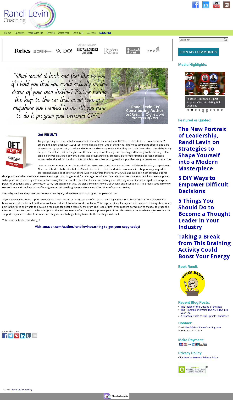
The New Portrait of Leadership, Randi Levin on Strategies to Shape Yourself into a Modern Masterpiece (202, 148)
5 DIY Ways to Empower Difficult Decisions (203, 184)
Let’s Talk (77, 32)
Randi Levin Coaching (21, 389)
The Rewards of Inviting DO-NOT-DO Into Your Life (204, 311)
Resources (64, 33)
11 (203, 112)
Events (51, 32)
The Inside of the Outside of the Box (201, 306)
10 (222, 110)
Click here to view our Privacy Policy (198, 357)
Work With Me (36, 33)
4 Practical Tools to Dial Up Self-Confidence (205, 315)
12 (207, 112)
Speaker (20, 33)
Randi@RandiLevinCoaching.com (203, 327)
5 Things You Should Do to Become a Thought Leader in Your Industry (204, 214)
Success (91, 32)
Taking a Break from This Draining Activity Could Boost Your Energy (204, 246)
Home (7, 32)
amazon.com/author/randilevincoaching (72, 227)
